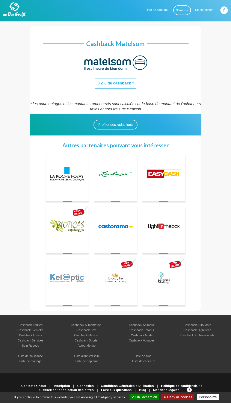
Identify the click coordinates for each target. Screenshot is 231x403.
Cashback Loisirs (30, 335)
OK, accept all (144, 397)
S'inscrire (182, 10)
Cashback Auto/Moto (197, 325)
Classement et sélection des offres (66, 390)
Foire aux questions (116, 390)
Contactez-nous (33, 386)
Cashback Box (86, 330)
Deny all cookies (177, 397)
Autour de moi (87, 345)
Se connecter (204, 10)
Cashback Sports (86, 340)
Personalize (208, 397)
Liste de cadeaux (157, 10)
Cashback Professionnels (197, 335)
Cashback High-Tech (197, 330)
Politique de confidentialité (181, 386)
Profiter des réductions (115, 124)
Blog (142, 390)
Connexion (85, 386)
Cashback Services (30, 340)
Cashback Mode (141, 335)
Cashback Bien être (30, 330)
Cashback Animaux (142, 325)
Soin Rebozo (30, 345)
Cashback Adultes (30, 325)
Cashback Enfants (142, 330)
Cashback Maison (86, 335)
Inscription (61, 386)
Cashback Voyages (142, 340)
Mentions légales (166, 390)
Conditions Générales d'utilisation (127, 386)
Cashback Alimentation (86, 325)
